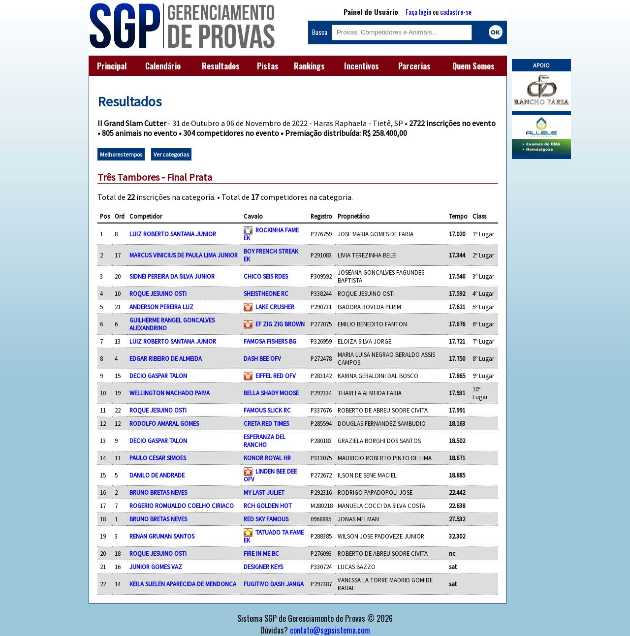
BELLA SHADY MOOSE (271, 393)
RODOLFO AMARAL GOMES (164, 423)
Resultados (221, 66)
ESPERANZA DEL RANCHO (264, 440)
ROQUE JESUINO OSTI (158, 293)
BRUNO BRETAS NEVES (158, 492)
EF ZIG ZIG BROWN (280, 324)
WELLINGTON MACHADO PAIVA (169, 393)
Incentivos (361, 66)
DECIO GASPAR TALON (158, 376)
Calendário (163, 66)
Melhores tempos (121, 154)
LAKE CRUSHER (274, 307)
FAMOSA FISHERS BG (270, 341)
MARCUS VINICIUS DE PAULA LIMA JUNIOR (183, 255)
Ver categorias (171, 154)
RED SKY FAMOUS (266, 519)
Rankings (309, 66)
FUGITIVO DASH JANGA (274, 584)
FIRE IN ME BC (261, 553)
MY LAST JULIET (264, 492)
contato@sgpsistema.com (330, 630)
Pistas (268, 66)
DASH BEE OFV (262, 358)
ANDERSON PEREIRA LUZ (161, 307)
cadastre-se (456, 11)
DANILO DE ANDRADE (157, 475)
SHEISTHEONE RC (266, 293)
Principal (111, 66)
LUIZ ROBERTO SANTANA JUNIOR (172, 234)
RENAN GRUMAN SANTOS (161, 536)
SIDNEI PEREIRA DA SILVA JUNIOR (172, 276)
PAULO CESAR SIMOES (157, 458)
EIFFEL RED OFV (275, 376)
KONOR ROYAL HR (267, 458)
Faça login (418, 11)
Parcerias (414, 66)
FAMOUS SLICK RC (267, 410)
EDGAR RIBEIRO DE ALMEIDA (165, 358)
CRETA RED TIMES (266, 423)
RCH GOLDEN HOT (268, 505)
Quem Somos (473, 66)
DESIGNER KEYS (263, 567)
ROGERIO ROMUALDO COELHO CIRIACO (181, 505)
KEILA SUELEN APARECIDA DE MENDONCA (182, 584)
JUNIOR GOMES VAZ (155, 567)
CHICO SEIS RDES (266, 276)
